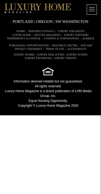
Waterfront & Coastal (23, 38)
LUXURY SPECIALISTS (71, 31)
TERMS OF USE (55, 49)
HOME (20, 31)
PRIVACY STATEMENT (28, 49)
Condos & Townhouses (61, 38)
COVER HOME (21, 35)
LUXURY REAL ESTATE (50, 55)
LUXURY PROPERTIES (38, 58)
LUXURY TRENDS (65, 58)
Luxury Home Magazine (22, 91)
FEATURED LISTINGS (41, 31)
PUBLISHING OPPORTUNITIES (28, 45)
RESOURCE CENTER (64, 45)
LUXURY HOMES (24, 55)
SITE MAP (86, 45)
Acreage (88, 38)
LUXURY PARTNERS (76, 35)
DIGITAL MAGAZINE (47, 35)
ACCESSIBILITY (76, 49)
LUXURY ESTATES (77, 55)
